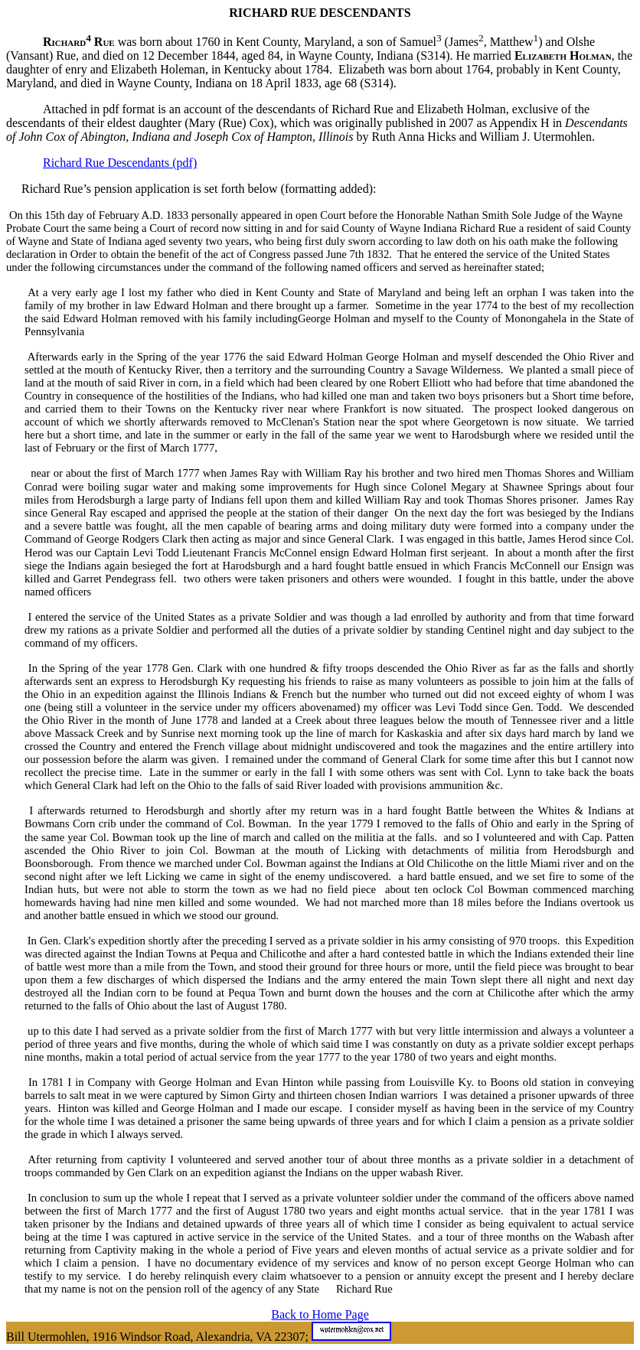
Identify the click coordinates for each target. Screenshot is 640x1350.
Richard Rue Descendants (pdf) (120, 162)
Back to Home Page (320, 1314)
